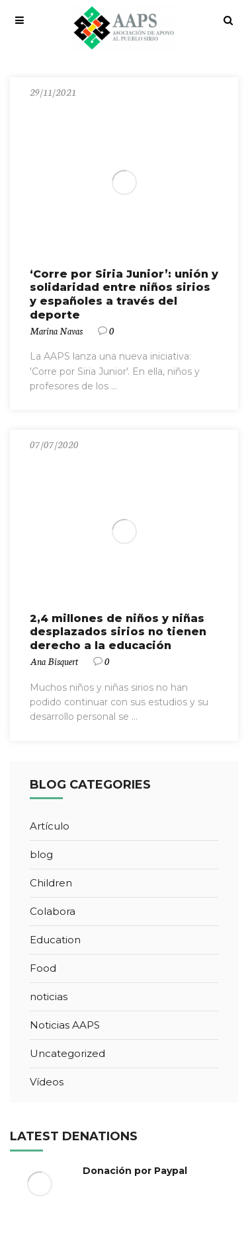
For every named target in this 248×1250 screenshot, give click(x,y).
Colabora (52, 911)
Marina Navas (56, 330)
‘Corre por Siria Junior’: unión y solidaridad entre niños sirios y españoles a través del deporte (124, 294)
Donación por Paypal (135, 1171)
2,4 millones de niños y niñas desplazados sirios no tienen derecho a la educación (118, 632)
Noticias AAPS (65, 1025)
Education (55, 939)
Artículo (49, 826)
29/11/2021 (53, 91)
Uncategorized (67, 1053)
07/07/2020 (54, 444)
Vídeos (46, 1081)
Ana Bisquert (54, 661)
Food (43, 968)
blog (41, 854)
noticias (48, 996)
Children (51, 883)
